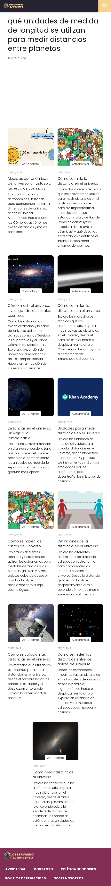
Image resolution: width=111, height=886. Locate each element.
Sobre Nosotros (68, 878)
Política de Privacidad (25, 878)
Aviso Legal (15, 869)
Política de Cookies (78, 869)
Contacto (43, 869)
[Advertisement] (55, 94)
